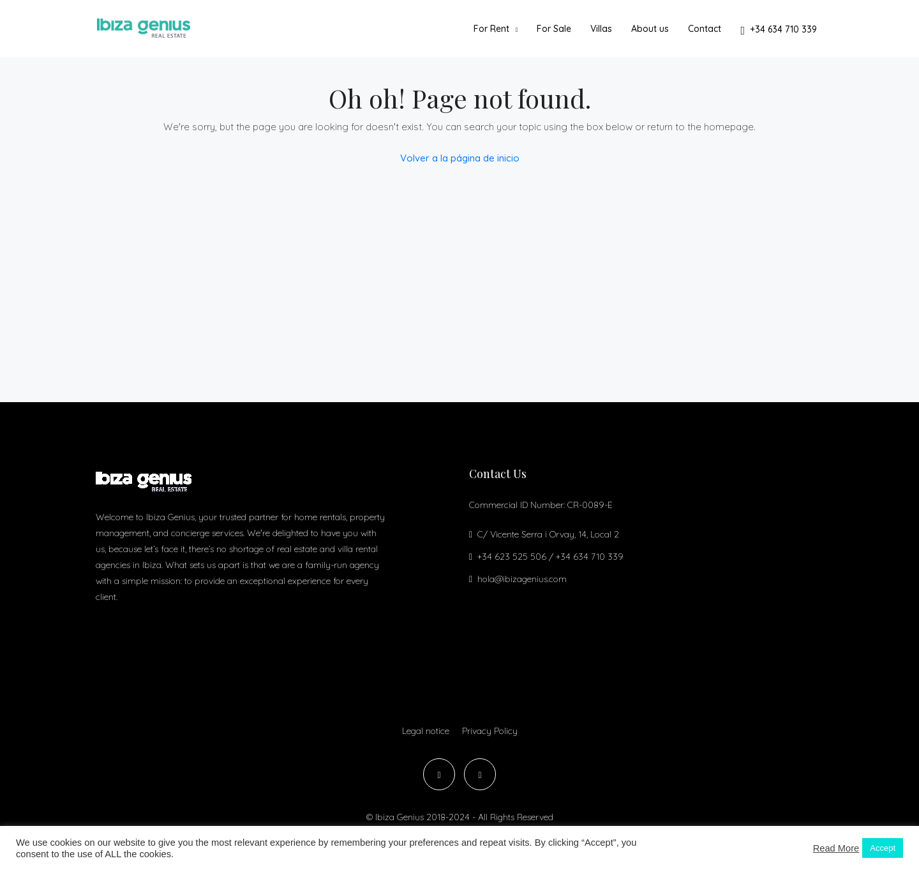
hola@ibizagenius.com (522, 579)
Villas (601, 28)
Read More (836, 848)
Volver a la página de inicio (459, 158)
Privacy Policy (490, 731)
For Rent (491, 28)
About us (650, 28)
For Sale (554, 28)
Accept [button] (882, 848)
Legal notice (425, 731)
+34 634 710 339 (778, 30)
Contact (704, 28)
